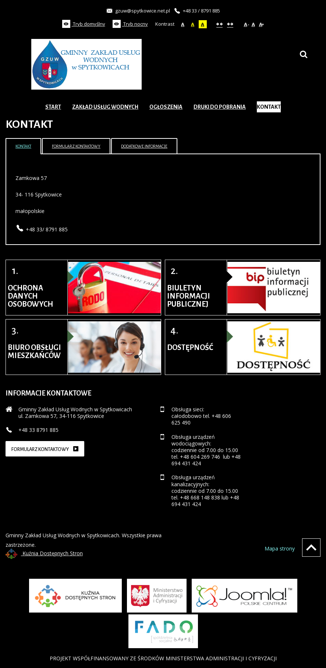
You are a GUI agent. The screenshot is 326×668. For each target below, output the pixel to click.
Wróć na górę (311, 547)
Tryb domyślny (83, 24)
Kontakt (23, 146)
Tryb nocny (130, 24)
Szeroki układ (230, 24)
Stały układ (219, 24)
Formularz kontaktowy (76, 146)
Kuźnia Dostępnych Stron (44, 553)
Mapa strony (280, 548)
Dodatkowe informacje (144, 146)
